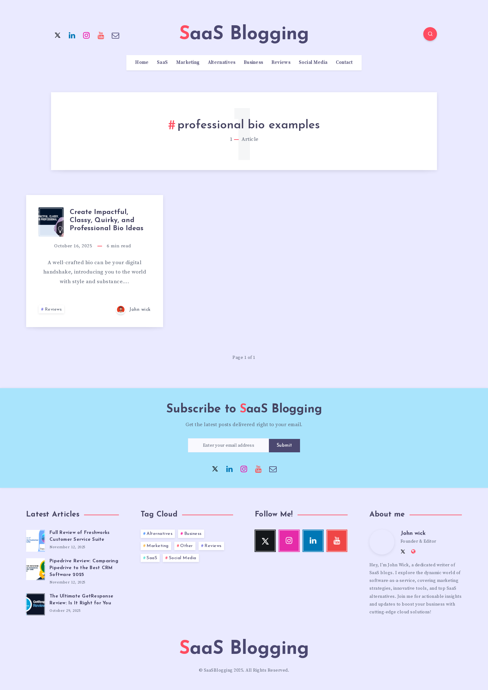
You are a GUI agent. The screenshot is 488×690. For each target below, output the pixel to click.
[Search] (430, 34)
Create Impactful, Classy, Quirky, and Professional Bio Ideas (106, 220)
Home (141, 62)
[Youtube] (101, 35)
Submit (284, 445)
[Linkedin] (72, 35)
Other (186, 546)
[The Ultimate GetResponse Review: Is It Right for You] (35, 603)
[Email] (115, 35)
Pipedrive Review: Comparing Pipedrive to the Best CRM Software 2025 (83, 568)
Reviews (280, 62)
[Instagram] (86, 35)
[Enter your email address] (228, 445)
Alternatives (222, 62)
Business (253, 62)
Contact (344, 62)
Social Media (313, 62)
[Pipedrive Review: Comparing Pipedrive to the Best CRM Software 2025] (35, 568)
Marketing (188, 62)
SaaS (162, 62)
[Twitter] (57, 35)
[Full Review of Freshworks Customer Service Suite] (35, 540)
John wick (413, 533)
